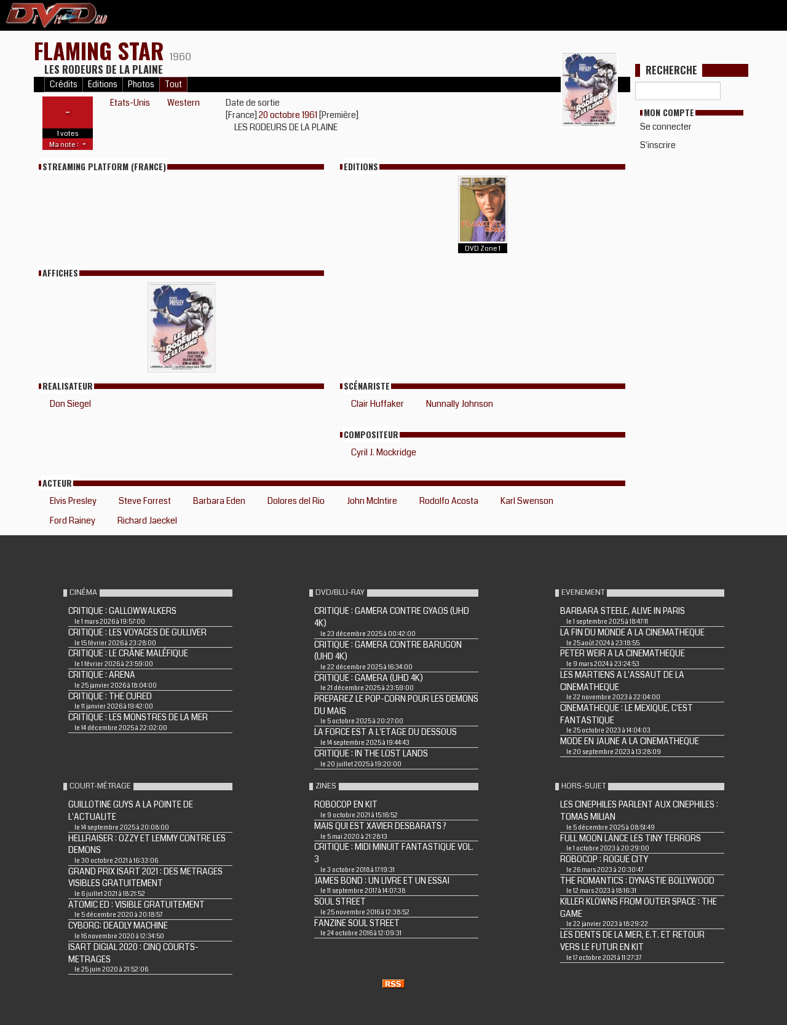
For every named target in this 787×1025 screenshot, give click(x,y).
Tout (173, 84)
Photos (141, 84)
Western (183, 102)
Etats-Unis (130, 102)
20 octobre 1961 (289, 115)
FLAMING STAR (102, 50)
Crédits (63, 84)
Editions (102, 84)
